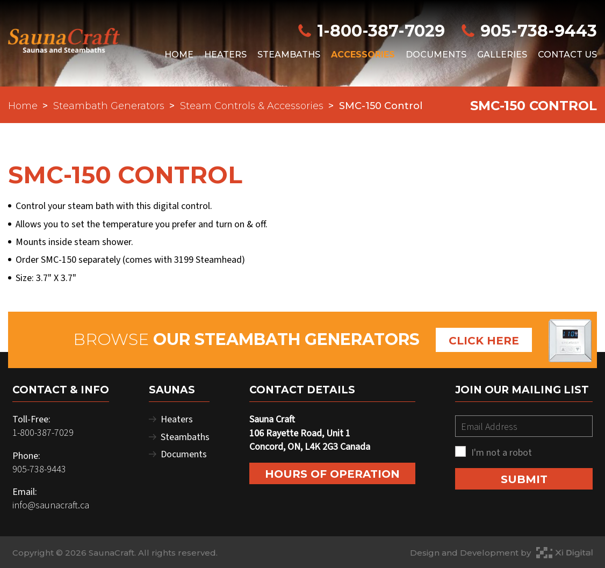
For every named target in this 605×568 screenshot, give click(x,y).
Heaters (225, 54)
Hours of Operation (332, 474)
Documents (436, 54)
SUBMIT (524, 479)
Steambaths (288, 54)
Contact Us (567, 54)
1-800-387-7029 (373, 31)
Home (178, 54)
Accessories (363, 54)
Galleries (502, 54)
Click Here (484, 340)
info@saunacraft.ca (50, 505)
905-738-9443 (528, 31)
